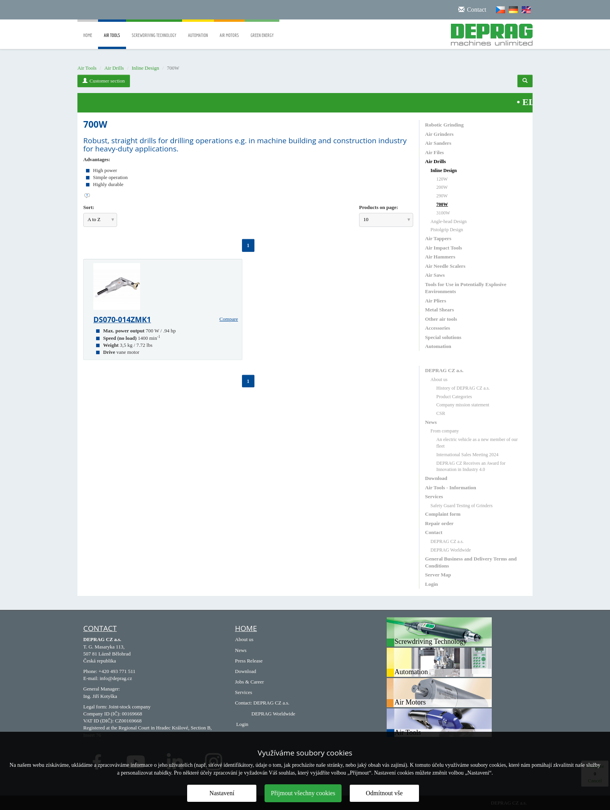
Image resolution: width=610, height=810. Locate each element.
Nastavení (221, 793)
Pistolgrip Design (447, 229)
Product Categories (454, 396)
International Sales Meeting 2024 (467, 454)
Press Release (249, 661)
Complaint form (443, 514)
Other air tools (441, 319)
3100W (443, 213)
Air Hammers (440, 257)
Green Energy (262, 30)
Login (431, 584)
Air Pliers (435, 301)
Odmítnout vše (384, 793)
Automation (198, 30)
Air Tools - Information (450, 487)
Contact (434, 532)
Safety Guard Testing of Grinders (462, 505)
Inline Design (145, 68)
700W (442, 204)
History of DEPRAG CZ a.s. (463, 388)
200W (442, 187)
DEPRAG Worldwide (451, 550)
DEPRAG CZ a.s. (444, 370)
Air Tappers (438, 238)
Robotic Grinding (444, 125)
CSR (440, 413)
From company (445, 431)
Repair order (439, 523)
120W (442, 179)
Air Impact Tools (443, 248)
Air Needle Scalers (445, 266)
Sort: (88, 207)
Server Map (438, 575)
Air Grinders (439, 134)
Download (436, 478)
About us (439, 379)
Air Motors (229, 30)
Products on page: (378, 207)
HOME (246, 628)
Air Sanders (438, 143)
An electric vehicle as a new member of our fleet (477, 443)
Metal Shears (439, 310)
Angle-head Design (449, 221)
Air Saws (435, 275)
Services (434, 496)
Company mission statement (462, 405)
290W (442, 196)
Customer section (103, 81)
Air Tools (112, 41)
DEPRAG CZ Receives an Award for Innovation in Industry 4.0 (471, 466)
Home (87, 30)
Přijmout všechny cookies (303, 793)
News (431, 422)
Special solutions (443, 337)
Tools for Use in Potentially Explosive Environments (466, 287)
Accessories (437, 328)
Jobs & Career (249, 682)
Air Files (434, 152)
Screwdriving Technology (154, 30)
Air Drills (114, 68)
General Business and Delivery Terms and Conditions (471, 562)
